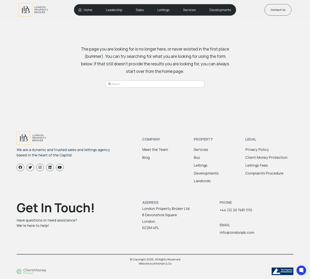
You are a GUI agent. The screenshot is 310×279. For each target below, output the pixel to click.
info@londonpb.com (237, 232)
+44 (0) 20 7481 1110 (236, 210)
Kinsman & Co (163, 263)
